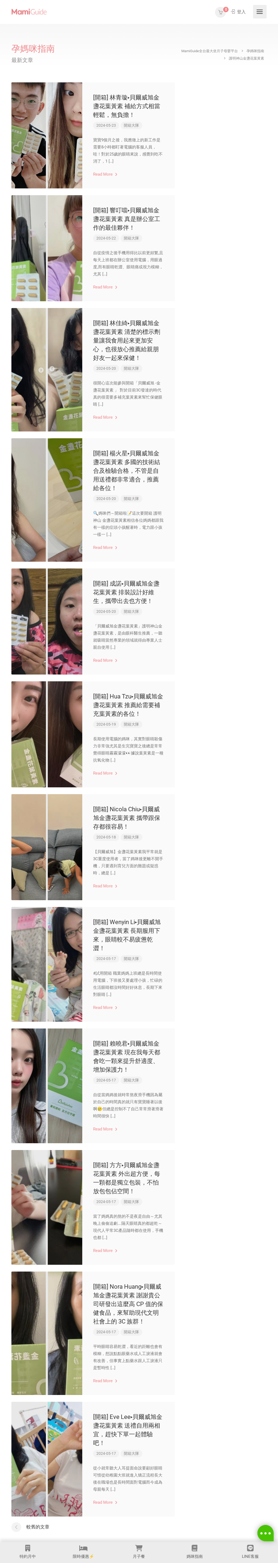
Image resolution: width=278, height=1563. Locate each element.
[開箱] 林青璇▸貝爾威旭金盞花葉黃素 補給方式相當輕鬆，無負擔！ (126, 106)
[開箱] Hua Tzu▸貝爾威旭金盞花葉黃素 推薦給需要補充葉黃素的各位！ (128, 705)
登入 (238, 11)
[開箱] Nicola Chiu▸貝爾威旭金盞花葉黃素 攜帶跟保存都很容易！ (126, 818)
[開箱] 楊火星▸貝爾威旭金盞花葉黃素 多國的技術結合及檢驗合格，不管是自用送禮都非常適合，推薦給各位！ (126, 471)
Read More (105, 174)
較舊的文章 (37, 1527)
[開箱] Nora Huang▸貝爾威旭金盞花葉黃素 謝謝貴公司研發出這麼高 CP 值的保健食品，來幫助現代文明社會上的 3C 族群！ (128, 1304)
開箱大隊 (131, 125)
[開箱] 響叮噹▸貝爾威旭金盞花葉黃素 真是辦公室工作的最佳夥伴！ (126, 219)
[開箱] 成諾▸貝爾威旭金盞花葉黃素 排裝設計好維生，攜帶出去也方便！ (126, 592)
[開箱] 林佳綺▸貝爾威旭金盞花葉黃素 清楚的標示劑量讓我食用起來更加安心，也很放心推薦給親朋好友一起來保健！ (126, 340)
